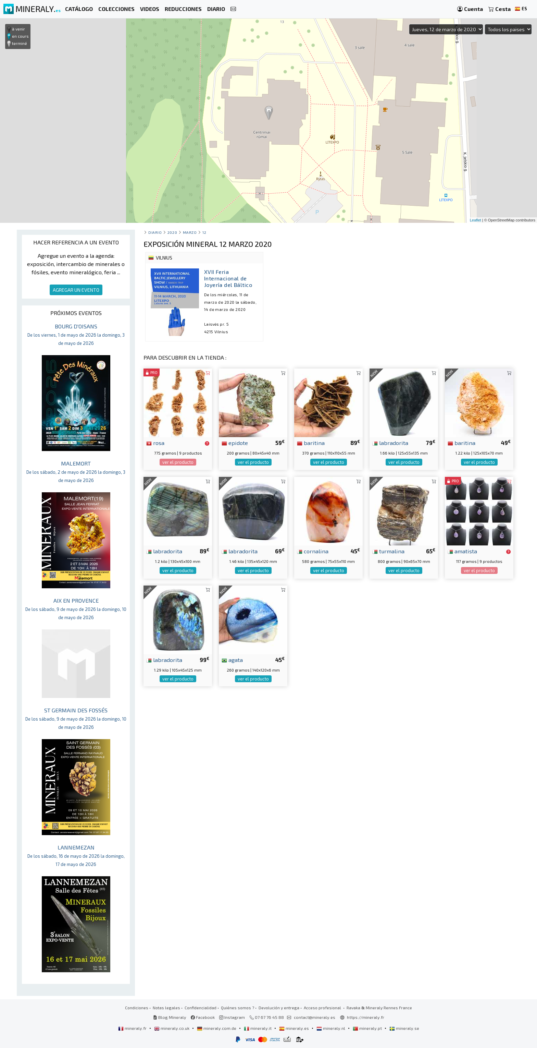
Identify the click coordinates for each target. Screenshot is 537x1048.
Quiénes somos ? (237, 1007)
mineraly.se (404, 1028)
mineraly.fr (133, 1028)
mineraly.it (258, 1028)
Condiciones (136, 1007)
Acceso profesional (323, 1007)
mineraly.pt (368, 1028)
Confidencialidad (200, 1007)
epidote (235, 442)
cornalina (312, 550)
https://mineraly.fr (365, 1017)
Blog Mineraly (169, 1017)
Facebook (203, 1017)
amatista (462, 550)
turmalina (388, 550)
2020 (172, 232)
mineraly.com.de (217, 1028)
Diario (155, 232)
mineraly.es (294, 1028)
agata (232, 659)
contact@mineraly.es (314, 1017)
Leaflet (475, 220)
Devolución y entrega (279, 1007)
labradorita (390, 442)
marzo (190, 232)
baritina (311, 442)
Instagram (232, 1017)
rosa (155, 442)
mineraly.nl (331, 1028)
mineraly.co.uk (172, 1028)
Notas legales (166, 1007)
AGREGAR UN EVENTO (76, 290)
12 (204, 232)
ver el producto (177, 462)
